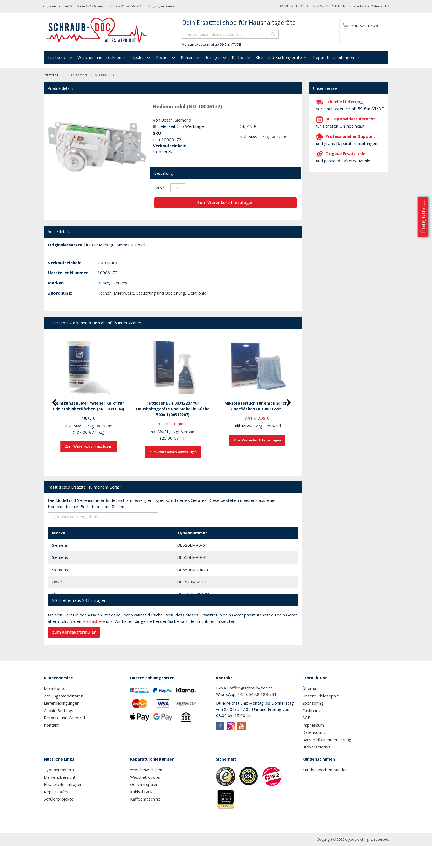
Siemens (183, 120)
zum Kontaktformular (74, 632)
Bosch (167, 120)
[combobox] (230, 34)
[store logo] (96, 30)
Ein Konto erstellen (328, 6)
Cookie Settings (58, 710)
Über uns (311, 688)
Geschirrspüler (144, 784)
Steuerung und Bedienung (160, 293)
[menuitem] (59, 57)
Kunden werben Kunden (325, 769)
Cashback (311, 710)
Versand (279, 136)
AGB (306, 717)
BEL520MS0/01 (192, 581)
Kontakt (51, 725)
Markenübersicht (59, 777)
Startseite (51, 75)
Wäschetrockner (145, 777)
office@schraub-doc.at (250, 688)
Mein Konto (55, 688)
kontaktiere (94, 621)
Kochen (105, 293)
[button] (370, 6)
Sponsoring (312, 703)
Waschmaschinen (146, 769)
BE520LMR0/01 (192, 545)
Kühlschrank (141, 791)
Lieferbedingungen (61, 703)
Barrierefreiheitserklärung (326, 739)
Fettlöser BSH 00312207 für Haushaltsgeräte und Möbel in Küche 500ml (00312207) (173, 408)
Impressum (313, 725)
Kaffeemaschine (145, 799)
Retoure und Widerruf (64, 717)
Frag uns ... (422, 217)
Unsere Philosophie (320, 696)
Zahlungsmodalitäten (63, 696)
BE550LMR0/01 (192, 557)
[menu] (216, 57)
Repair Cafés (56, 791)
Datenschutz (314, 732)
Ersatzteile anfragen (63, 784)
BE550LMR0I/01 (193, 569)
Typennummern (59, 769)
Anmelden (288, 6)
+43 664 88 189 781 (257, 694)
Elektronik (196, 293)
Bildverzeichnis (316, 747)
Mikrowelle (124, 293)
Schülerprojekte (59, 799)
